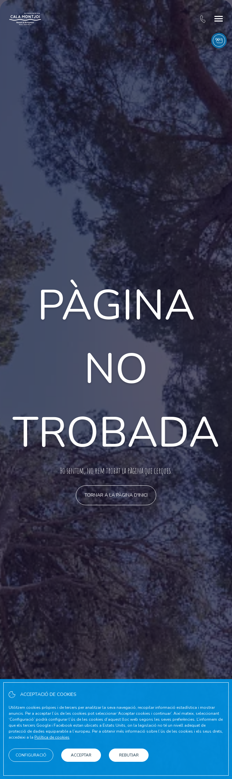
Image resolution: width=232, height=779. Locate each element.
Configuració (31, 755)
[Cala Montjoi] (25, 19)
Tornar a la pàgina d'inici (116, 495)
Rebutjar (129, 755)
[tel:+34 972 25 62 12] (202, 19)
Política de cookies (52, 737)
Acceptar (81, 755)
